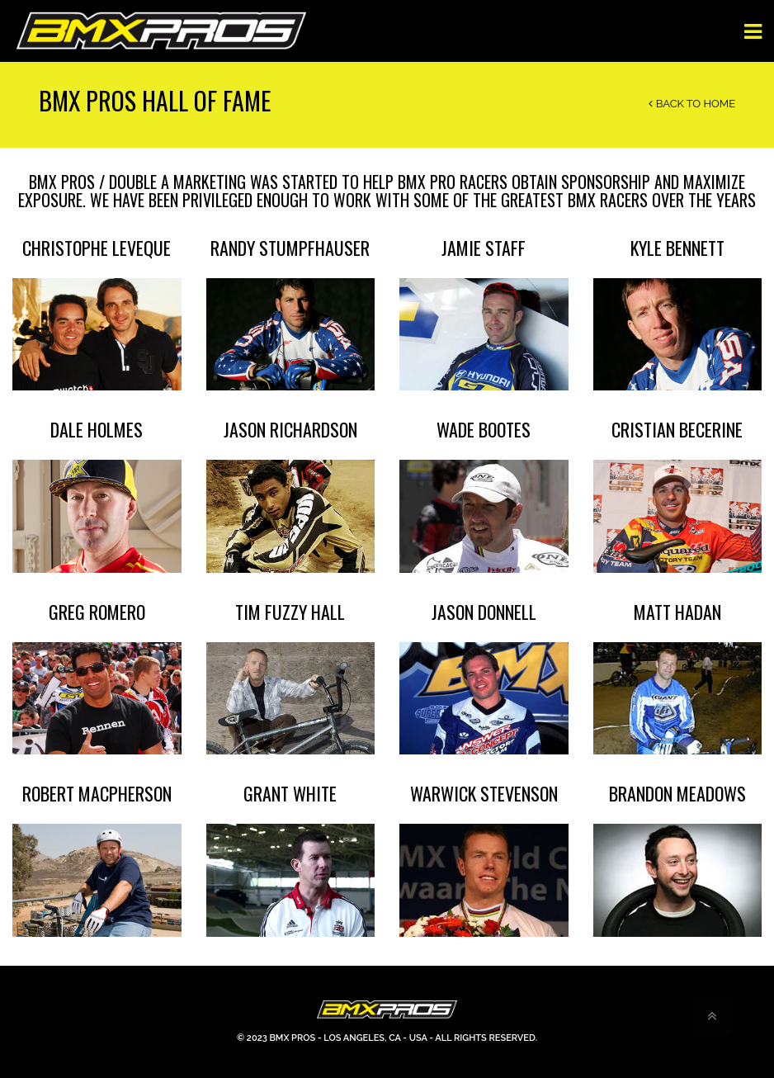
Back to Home (692, 103)
